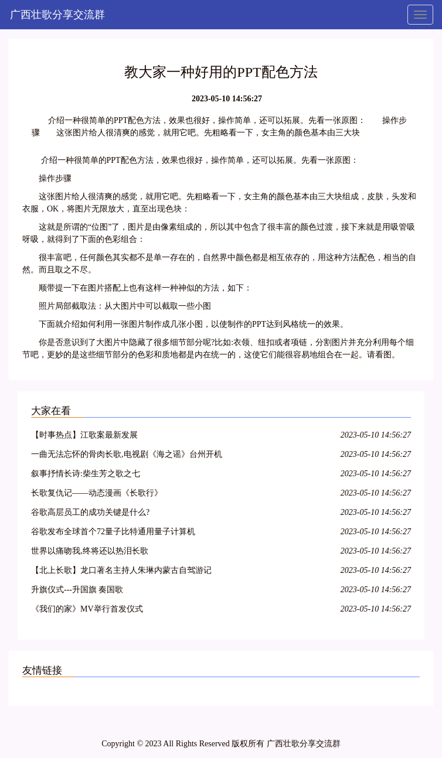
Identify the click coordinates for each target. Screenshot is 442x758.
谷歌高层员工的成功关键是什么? (90, 512)
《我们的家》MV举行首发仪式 (87, 609)
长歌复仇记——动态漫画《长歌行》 (96, 493)
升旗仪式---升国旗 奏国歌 (77, 589)
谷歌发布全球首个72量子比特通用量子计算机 (113, 531)
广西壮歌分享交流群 (57, 15)
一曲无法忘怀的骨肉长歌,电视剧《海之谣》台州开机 (126, 454)
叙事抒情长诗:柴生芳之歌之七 (85, 473)
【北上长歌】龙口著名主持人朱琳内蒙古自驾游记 (121, 570)
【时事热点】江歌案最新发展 (84, 435)
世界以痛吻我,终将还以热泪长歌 (89, 551)
